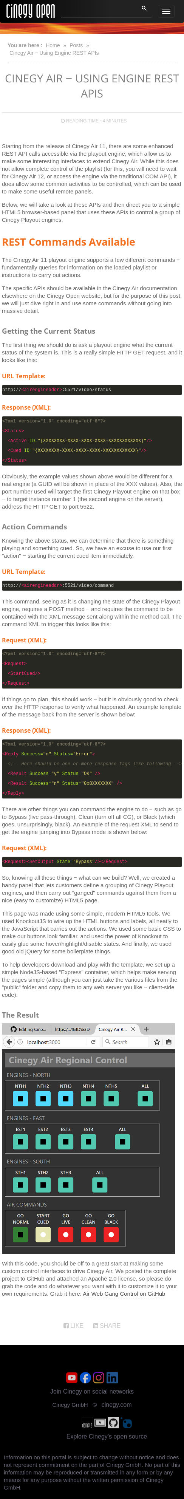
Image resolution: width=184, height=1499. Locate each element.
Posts (76, 45)
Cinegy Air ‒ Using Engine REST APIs (54, 53)
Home (53, 45)
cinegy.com (117, 1405)
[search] (95, 10)
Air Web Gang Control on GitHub (124, 1293)
